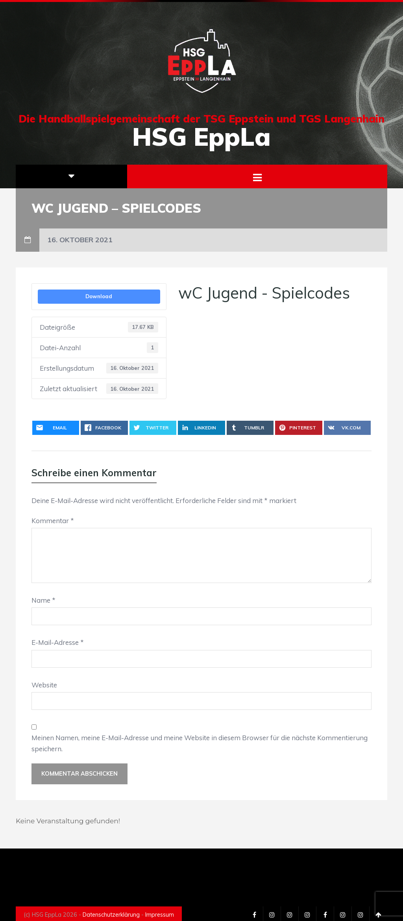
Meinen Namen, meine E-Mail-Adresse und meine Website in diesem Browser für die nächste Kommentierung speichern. (199, 742)
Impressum (159, 914)
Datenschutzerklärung (111, 914)
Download (98, 296)
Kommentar (52, 520)
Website (44, 685)
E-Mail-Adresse (57, 642)
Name (43, 600)
